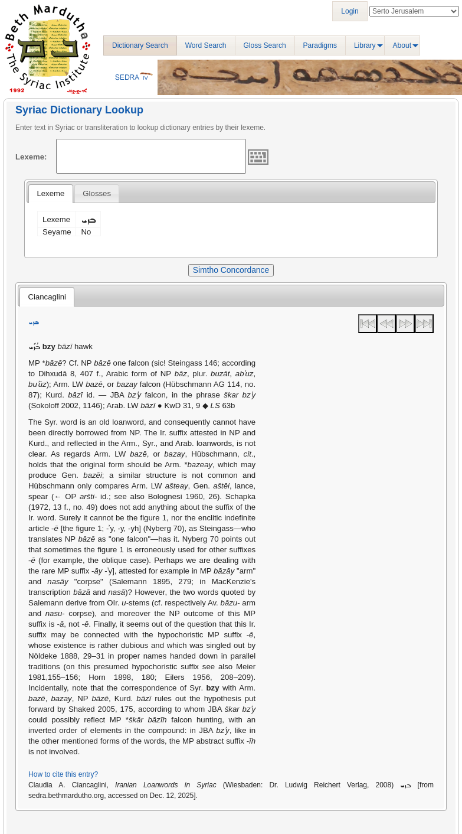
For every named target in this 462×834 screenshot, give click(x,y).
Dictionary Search (140, 45)
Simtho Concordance (231, 270)
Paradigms (320, 45)
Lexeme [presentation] (50, 193)
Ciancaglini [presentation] (47, 296)
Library (365, 45)
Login (349, 11)
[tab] (50, 193)
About (402, 45)
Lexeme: (31, 156)
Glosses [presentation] (97, 193)
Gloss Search (265, 45)
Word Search (206, 45)
